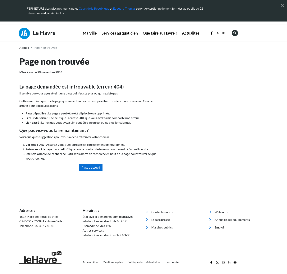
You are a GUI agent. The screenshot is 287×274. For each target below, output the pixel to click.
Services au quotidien (120, 33)
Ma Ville (90, 33)
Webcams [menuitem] (218, 212)
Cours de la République (94, 8)
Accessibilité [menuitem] (90, 262)
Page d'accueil (91, 167)
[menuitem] (89, 33)
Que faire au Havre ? (160, 33)
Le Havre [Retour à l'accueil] (37, 33)
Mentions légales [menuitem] (113, 262)
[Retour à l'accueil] (48, 257)
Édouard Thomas (124, 8)
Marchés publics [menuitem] (159, 227)
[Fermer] (282, 5)
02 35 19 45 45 (44, 226)
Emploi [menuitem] (216, 227)
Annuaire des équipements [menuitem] (229, 219)
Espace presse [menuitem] (158, 219)
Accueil (24, 47)
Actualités (190, 33)
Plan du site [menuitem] (172, 262)
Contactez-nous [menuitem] (159, 212)
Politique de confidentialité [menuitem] (144, 262)
